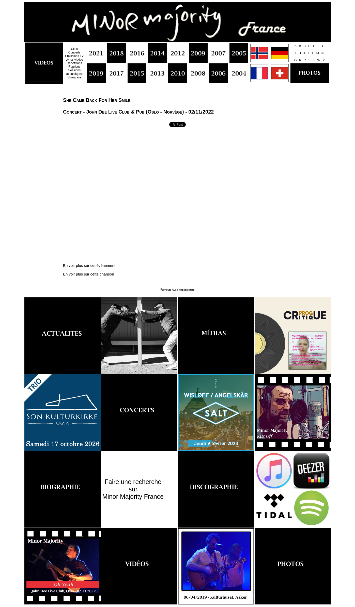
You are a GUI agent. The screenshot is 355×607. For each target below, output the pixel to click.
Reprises (74, 66)
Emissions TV (74, 56)
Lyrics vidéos (74, 59)
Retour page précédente (177, 290)
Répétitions (74, 63)
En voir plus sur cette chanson (88, 274)
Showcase (74, 77)
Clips (74, 49)
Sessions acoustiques (74, 72)
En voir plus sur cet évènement (89, 265)
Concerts (74, 52)
